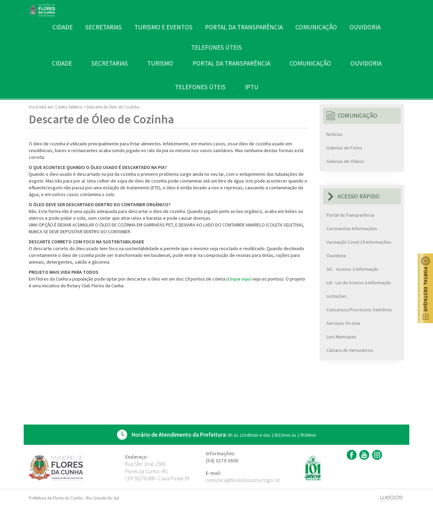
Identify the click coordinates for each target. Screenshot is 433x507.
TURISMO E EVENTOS (163, 27)
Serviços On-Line (343, 323)
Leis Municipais (341, 337)
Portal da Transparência (350, 215)
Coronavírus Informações (351, 228)
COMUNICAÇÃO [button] (310, 63)
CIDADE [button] (62, 63)
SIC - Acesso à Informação (352, 269)
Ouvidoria (336, 255)
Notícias (334, 134)
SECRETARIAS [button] (109, 63)
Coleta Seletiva (68, 107)
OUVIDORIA (366, 63)
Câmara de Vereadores (349, 350)
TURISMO (160, 63)
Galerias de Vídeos (345, 161)
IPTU (251, 87)
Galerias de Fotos (344, 148)
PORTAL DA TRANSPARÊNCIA (231, 63)
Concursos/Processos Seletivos (359, 310)
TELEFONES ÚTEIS (200, 87)
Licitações (336, 296)
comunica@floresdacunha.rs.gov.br (243, 480)
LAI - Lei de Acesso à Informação (358, 283)
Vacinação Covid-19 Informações (358, 242)
